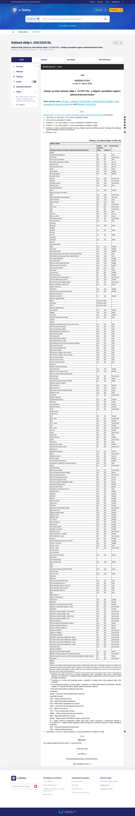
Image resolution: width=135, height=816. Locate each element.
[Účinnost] (25, 105)
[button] (21, 59)
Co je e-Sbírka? (48, 781)
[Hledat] (106, 19)
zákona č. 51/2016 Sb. (87, 104)
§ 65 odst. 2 (65, 101)
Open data (75, 785)
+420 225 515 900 (106, 789)
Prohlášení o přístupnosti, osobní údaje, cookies (53, 790)
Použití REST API (77, 789)
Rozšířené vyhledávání (68, 26)
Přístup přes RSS (77, 781)
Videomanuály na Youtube (25, 786)
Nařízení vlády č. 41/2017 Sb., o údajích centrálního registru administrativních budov (72, 115)
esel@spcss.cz (105, 785)
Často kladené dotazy (50, 785)
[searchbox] (71, 19)
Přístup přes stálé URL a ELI (80, 792)
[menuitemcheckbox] (24, 81)
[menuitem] (101, 10)
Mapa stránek (47, 794)
